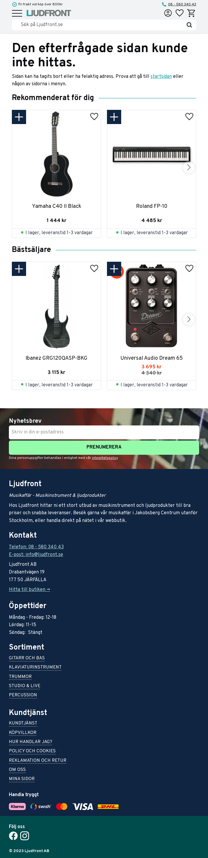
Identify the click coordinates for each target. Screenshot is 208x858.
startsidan (161, 77)
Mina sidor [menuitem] (22, 779)
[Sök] (189, 25)
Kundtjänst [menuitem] (23, 723)
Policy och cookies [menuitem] (32, 751)
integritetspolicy (105, 458)
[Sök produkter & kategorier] (102, 25)
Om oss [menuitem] (17, 770)
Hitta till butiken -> (29, 590)
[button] (17, 14)
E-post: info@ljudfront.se (36, 555)
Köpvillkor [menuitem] (22, 733)
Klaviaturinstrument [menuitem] (35, 667)
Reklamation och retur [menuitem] (37, 761)
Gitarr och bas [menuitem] (27, 658)
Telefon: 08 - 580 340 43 (36, 547)
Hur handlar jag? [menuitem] (30, 742)
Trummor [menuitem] (20, 677)
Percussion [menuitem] (23, 695)
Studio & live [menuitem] (24, 686)
